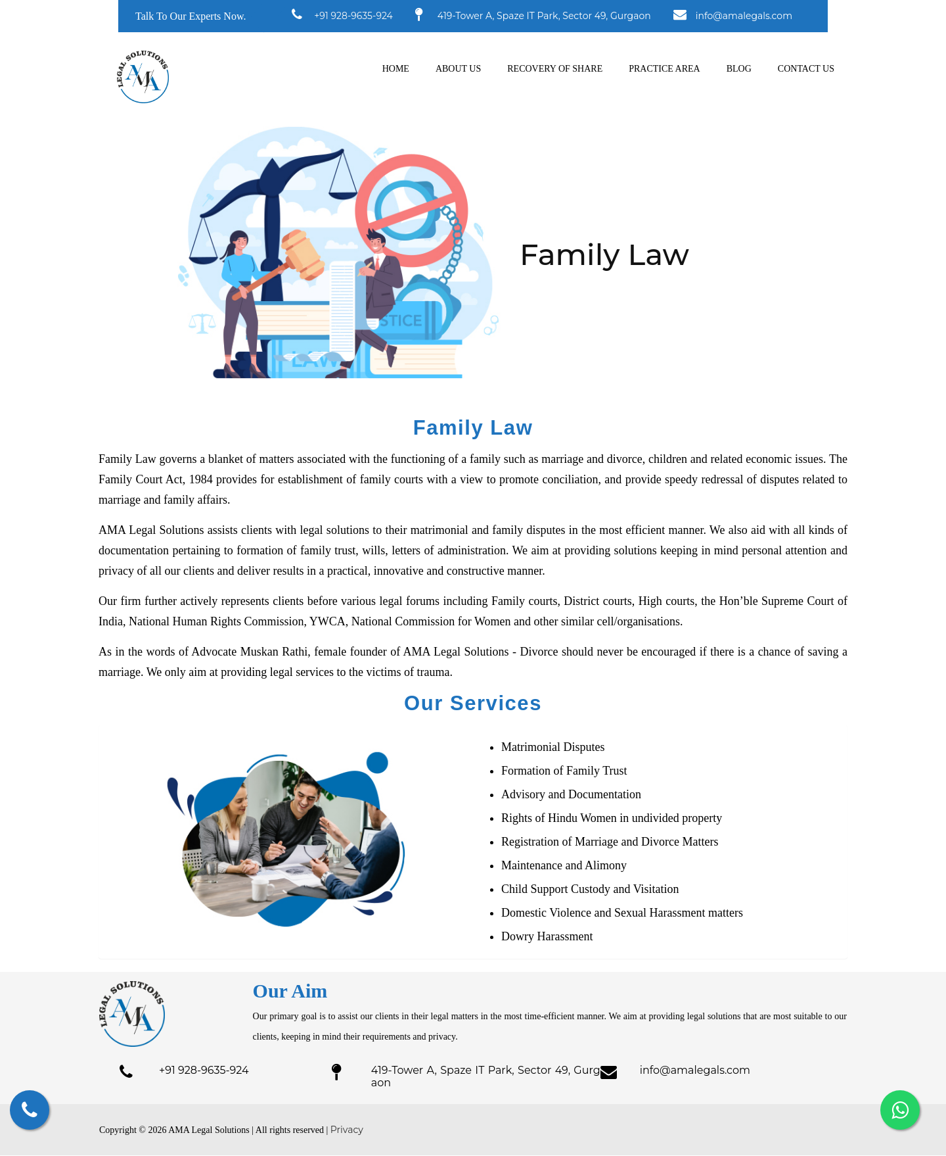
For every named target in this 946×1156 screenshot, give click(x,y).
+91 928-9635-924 (353, 16)
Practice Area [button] (664, 69)
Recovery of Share (554, 69)
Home (395, 69)
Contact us (806, 69)
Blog (739, 69)
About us (458, 69)
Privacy (346, 1130)
